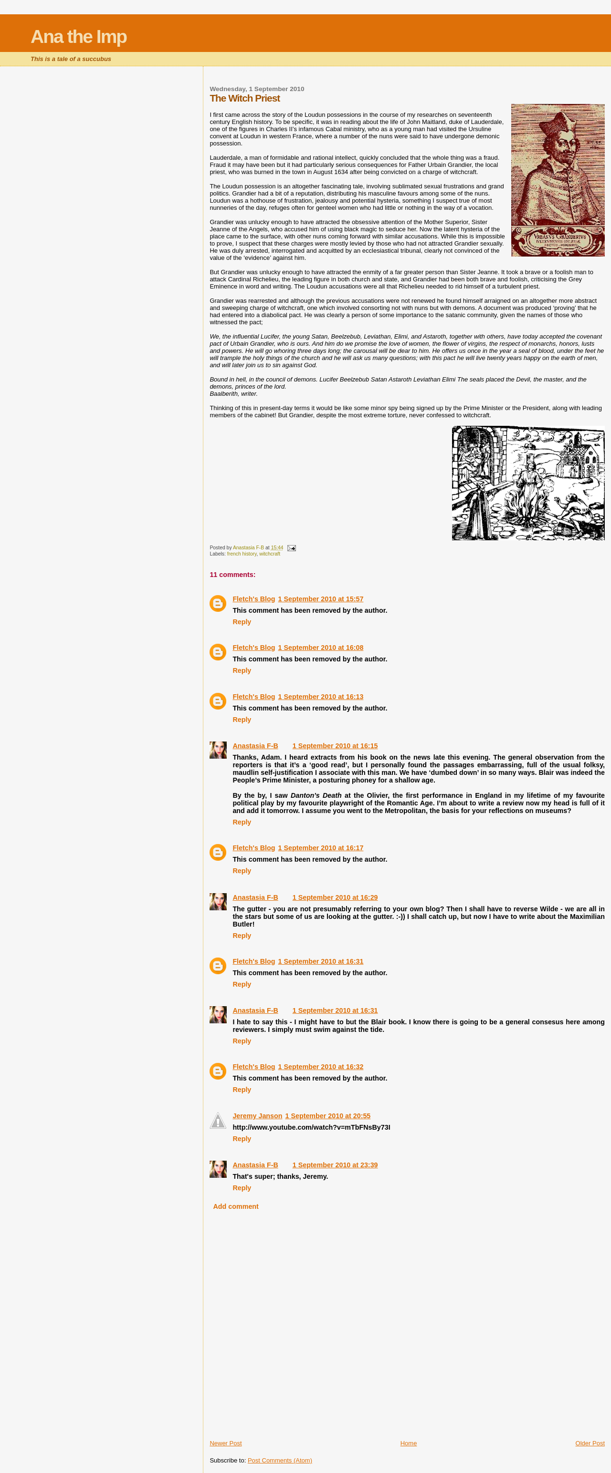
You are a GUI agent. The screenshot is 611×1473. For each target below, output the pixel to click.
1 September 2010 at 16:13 (321, 696)
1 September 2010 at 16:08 (321, 647)
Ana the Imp (78, 36)
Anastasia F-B (255, 746)
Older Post (590, 1443)
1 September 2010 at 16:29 (335, 897)
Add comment (236, 1206)
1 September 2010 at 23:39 (335, 1165)
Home (408, 1443)
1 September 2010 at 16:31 (321, 961)
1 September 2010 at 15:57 (321, 599)
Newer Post (226, 1443)
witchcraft (269, 553)
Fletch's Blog (253, 599)
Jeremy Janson (257, 1116)
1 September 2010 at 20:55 (327, 1116)
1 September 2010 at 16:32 (321, 1067)
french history (242, 553)
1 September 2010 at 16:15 (335, 746)
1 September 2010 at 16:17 (321, 848)
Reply (241, 622)
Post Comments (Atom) (280, 1460)
